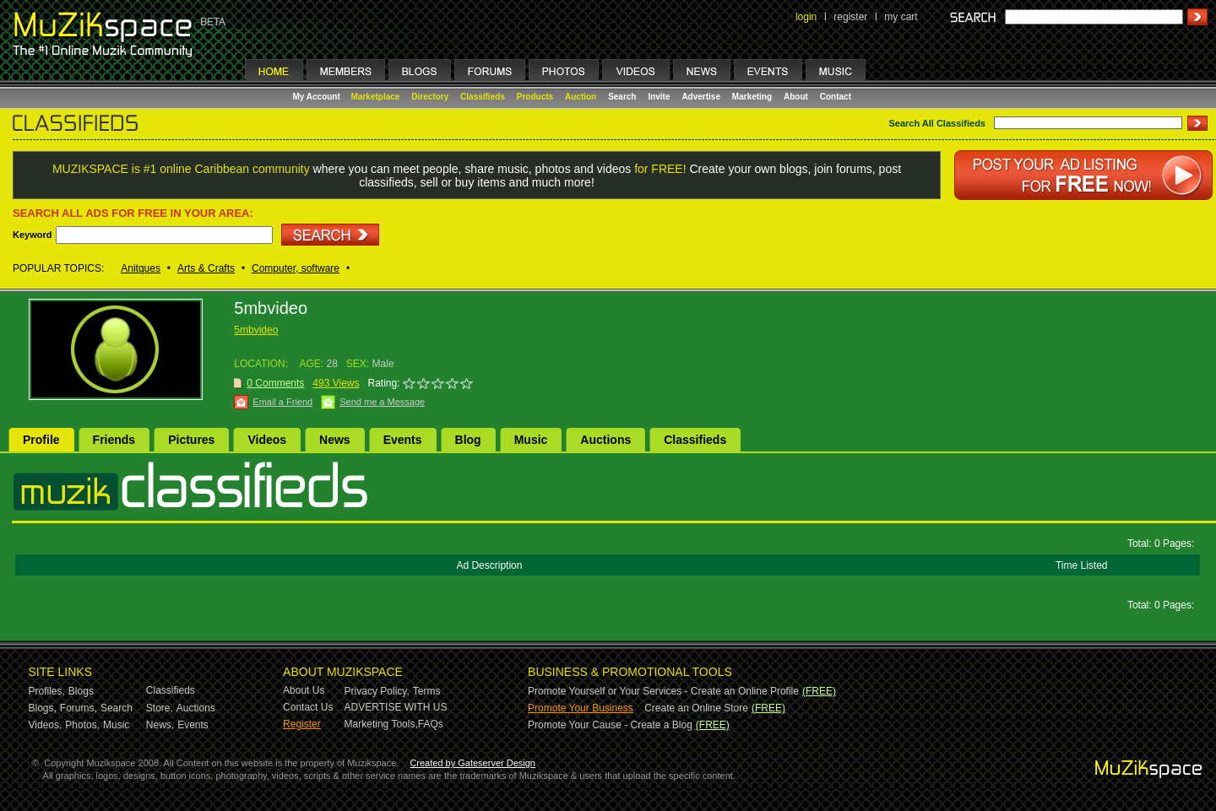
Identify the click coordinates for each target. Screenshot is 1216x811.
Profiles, (47, 691)
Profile (41, 439)
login (806, 17)
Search (622, 96)
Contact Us (308, 707)
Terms (427, 691)
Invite (659, 96)
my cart (900, 17)
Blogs (81, 691)
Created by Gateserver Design (472, 763)
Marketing (752, 96)
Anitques (140, 268)
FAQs (430, 724)
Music (531, 439)
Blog (468, 439)
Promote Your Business (580, 708)
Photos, (82, 725)
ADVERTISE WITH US (396, 707)
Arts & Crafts (206, 268)
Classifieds (482, 96)
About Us (303, 690)
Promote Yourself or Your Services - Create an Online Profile (663, 691)
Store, (159, 708)
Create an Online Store (696, 708)
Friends (114, 439)
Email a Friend (282, 402)
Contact (835, 96)
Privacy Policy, (377, 691)
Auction (580, 96)
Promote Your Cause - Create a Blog (610, 725)
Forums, (78, 708)
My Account (318, 96)
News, (160, 725)
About (796, 96)
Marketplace (375, 96)
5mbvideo (256, 330)
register (850, 17)
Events (402, 439)
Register (302, 724)
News (334, 439)
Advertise (700, 96)
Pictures (191, 439)
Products (535, 96)
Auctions (605, 439)
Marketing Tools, (381, 724)
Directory (429, 96)
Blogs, (43, 708)
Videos (266, 439)
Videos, (45, 725)
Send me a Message (382, 402)
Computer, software (295, 268)
